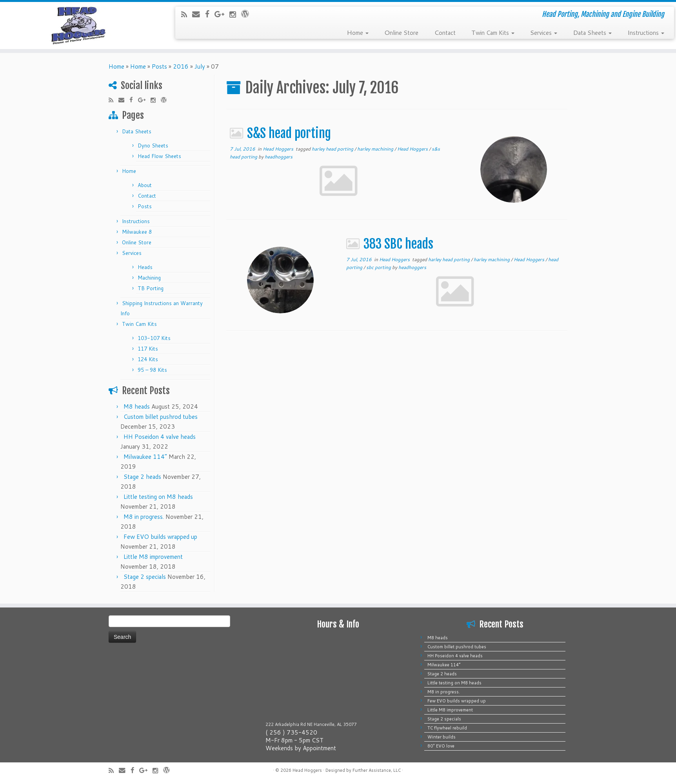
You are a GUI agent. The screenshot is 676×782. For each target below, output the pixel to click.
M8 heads (137, 406)
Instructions (645, 32)
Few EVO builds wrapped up (160, 537)
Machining (149, 277)
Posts (159, 66)
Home (358, 32)
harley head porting (333, 148)
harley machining (375, 148)
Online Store (401, 32)
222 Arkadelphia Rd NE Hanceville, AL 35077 (311, 724)
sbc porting (379, 267)
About (145, 185)
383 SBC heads (399, 244)
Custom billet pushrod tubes (161, 417)
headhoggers (279, 156)
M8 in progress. (144, 517)
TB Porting (151, 288)
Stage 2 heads (142, 477)
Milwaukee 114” (145, 457)
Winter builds (441, 737)
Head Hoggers (278, 148)
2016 (181, 66)
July (199, 66)
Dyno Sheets (153, 145)
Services (543, 32)
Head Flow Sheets (159, 156)
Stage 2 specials (145, 577)
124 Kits (148, 359)
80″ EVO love (440, 746)
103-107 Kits (154, 338)
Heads (145, 267)
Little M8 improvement (153, 557)
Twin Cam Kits (492, 32)
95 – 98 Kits (152, 369)
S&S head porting (290, 133)
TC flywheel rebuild (447, 728)
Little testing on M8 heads (158, 497)
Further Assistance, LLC (377, 770)
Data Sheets (592, 32)
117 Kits (148, 348)
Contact (445, 32)
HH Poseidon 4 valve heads (160, 437)
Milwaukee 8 (137, 231)
